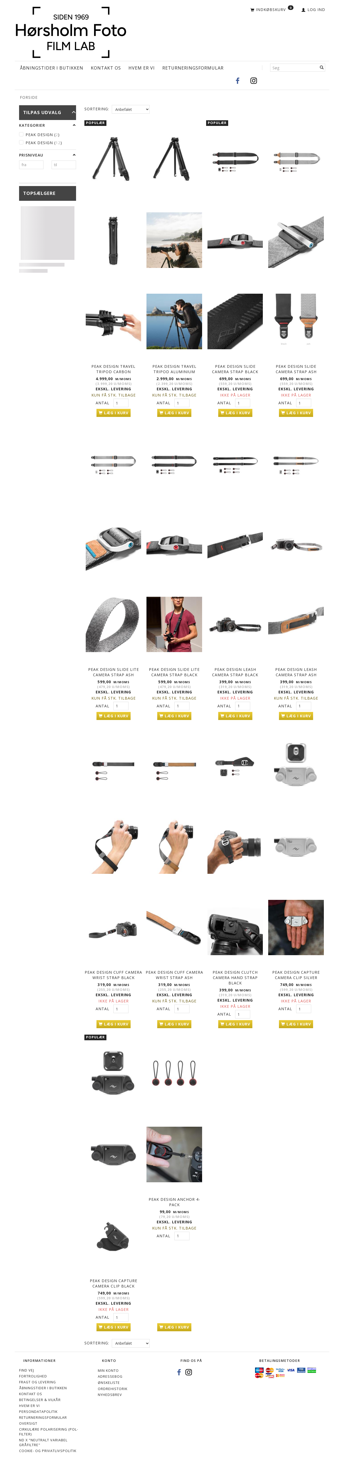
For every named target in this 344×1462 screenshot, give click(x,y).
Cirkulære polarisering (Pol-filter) (48, 1429)
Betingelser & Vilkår (40, 1397)
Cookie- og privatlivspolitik (47, 1448)
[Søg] (322, 67)
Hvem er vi (141, 68)
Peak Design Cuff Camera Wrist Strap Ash (174, 973)
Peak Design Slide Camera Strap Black (235, 368)
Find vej (26, 1368)
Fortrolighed (33, 1374)
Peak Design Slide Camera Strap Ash (296, 368)
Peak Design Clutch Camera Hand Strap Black (235, 976)
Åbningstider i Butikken (51, 68)
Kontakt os (106, 68)
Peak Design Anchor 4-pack (174, 1200)
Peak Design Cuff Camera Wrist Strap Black (113, 973)
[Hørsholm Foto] (71, 31)
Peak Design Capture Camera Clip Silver (296, 973)
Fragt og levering (37, 1379)
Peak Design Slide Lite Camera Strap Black (174, 671)
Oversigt (28, 1421)
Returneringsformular (193, 68)
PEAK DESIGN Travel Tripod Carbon (113, 368)
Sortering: (96, 108)
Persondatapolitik (38, 1409)
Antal (103, 402)
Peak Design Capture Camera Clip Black (113, 1281)
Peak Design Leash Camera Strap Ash (296, 671)
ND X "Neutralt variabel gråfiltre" (43, 1440)
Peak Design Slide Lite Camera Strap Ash (113, 671)
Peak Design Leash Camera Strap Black (235, 671)
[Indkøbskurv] (271, 9)
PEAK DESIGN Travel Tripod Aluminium (174, 368)
